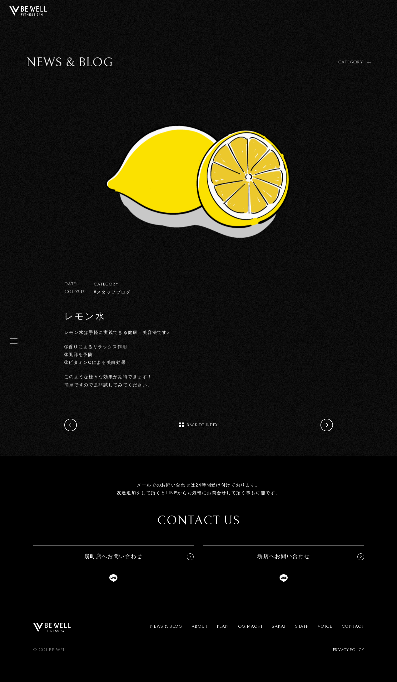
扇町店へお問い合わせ (113, 556)
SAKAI (279, 626)
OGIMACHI (250, 626)
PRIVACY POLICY (348, 650)
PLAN (222, 626)
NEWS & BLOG (166, 626)
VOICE (325, 626)
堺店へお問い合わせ (283, 556)
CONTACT (353, 626)
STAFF (301, 626)
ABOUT (199, 626)
